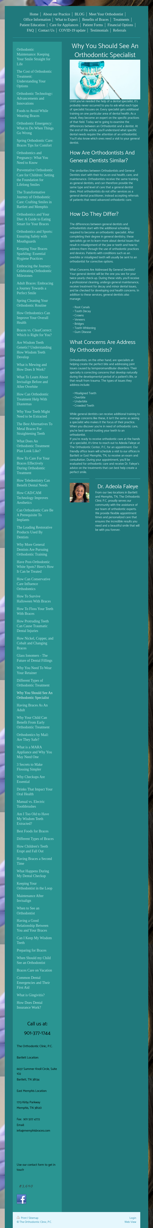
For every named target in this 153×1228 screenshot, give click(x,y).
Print (22, 1218)
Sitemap (33, 1218)
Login (132, 1218)
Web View (130, 1222)
